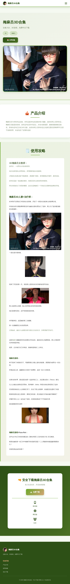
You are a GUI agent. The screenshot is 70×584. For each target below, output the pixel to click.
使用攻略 (5, 568)
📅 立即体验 (11, 40)
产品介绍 (5, 565)
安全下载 (5, 572)
